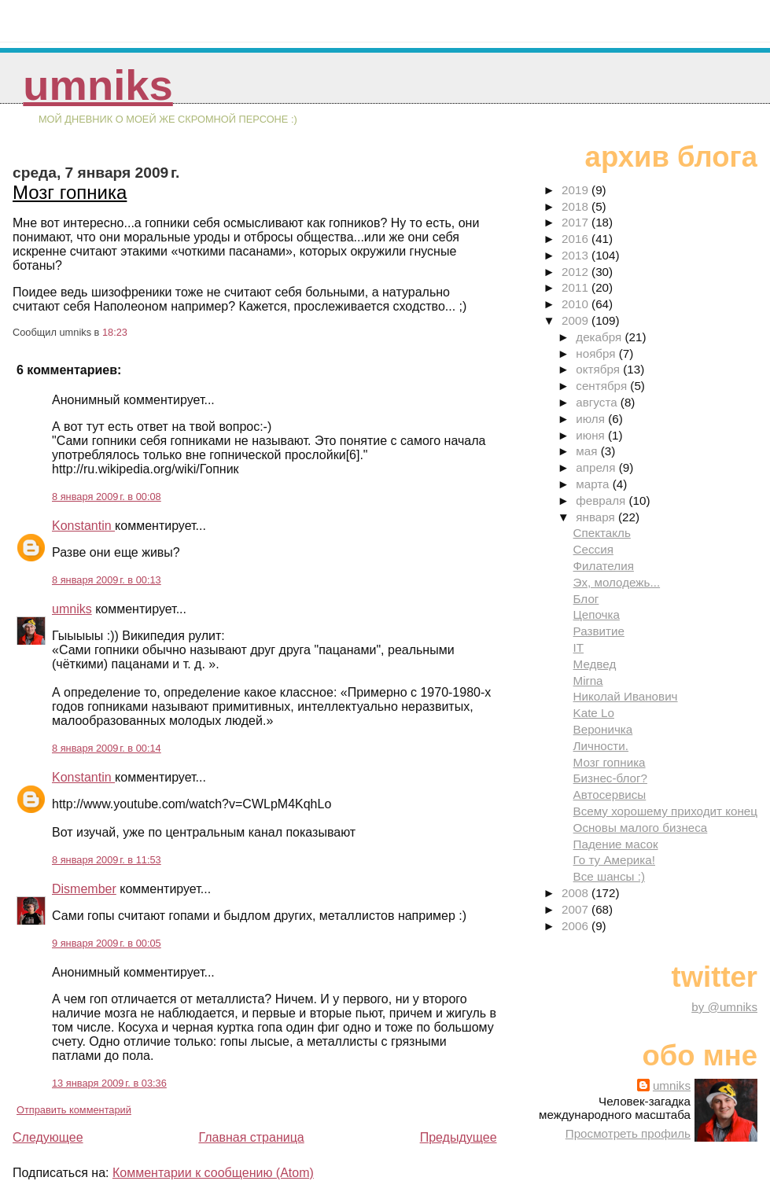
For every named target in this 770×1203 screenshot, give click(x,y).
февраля (602, 500)
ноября (597, 353)
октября (599, 369)
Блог (586, 598)
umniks (97, 85)
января (597, 517)
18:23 (114, 332)
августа (598, 402)
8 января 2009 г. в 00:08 (106, 496)
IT (578, 647)
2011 (576, 287)
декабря (600, 337)
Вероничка (603, 729)
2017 (576, 222)
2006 (576, 926)
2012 (576, 271)
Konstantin (83, 525)
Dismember (84, 889)
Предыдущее (458, 1137)
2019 (576, 190)
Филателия (603, 565)
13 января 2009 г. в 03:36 (109, 1083)
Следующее (48, 1137)
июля (592, 418)
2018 (576, 206)
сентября (603, 385)
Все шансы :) (609, 876)
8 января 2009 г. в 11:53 (106, 860)
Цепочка (596, 614)
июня (592, 435)
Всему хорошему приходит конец (665, 811)
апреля (597, 467)
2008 (576, 892)
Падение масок (615, 844)
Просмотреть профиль (628, 1133)
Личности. (600, 745)
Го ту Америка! (614, 859)
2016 (576, 238)
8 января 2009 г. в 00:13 (106, 580)
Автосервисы (610, 794)
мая (588, 451)
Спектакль (602, 532)
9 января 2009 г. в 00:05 (106, 943)
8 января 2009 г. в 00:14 (106, 748)
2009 (576, 320)
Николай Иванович (625, 696)
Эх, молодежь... (617, 582)
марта (594, 484)
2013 (576, 255)
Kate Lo (593, 712)
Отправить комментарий (74, 1110)
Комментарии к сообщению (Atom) (213, 1172)
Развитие (598, 631)
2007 (576, 909)
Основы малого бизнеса (640, 827)
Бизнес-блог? (610, 778)
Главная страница (251, 1137)
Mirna (588, 680)
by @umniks (724, 1007)
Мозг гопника (70, 192)
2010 (576, 304)
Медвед (595, 664)
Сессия (593, 549)
